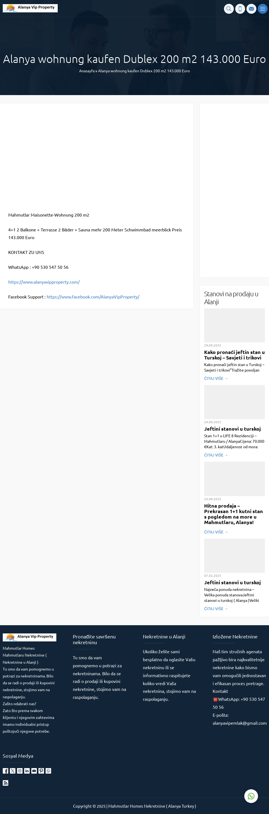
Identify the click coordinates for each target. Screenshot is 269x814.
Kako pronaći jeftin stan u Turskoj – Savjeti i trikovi (234, 355)
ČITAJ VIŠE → (216, 378)
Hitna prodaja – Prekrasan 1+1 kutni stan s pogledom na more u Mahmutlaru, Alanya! (233, 513)
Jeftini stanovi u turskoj (232, 428)
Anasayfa (87, 70)
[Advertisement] (236, 189)
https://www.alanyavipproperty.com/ (44, 281)
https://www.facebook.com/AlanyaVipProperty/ (93, 296)
